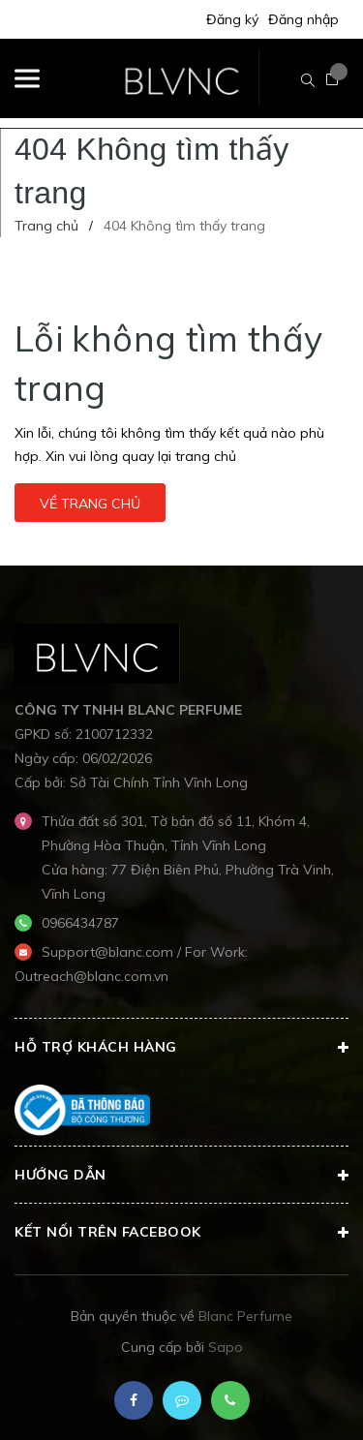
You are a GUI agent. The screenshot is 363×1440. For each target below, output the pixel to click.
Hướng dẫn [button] (181, 1175)
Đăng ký (232, 19)
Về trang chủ (90, 503)
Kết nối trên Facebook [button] (181, 1232)
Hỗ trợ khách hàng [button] (181, 1047)
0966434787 (80, 923)
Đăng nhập (303, 19)
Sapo (225, 1347)
